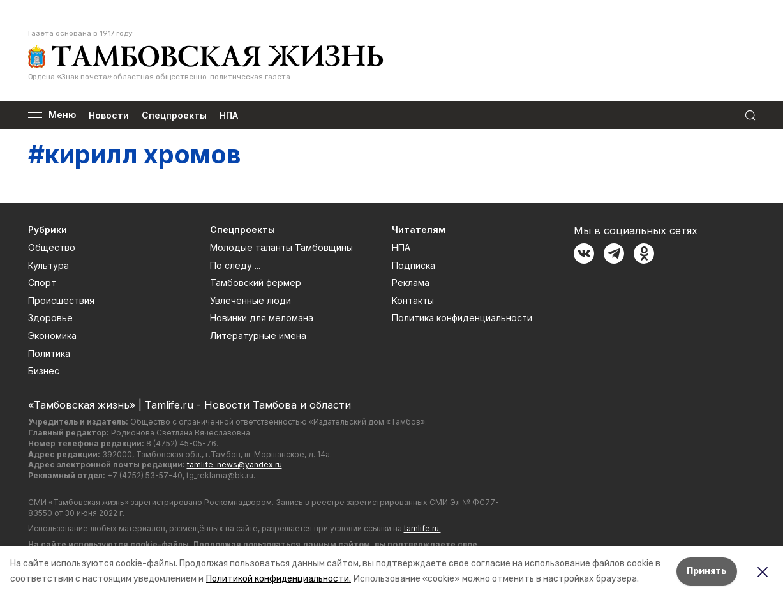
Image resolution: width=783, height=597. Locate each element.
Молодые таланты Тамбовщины (281, 247)
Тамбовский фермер (255, 282)
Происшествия (61, 300)
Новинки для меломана (261, 317)
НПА (229, 115)
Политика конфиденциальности (462, 317)
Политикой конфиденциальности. (278, 578)
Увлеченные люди (250, 300)
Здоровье (50, 317)
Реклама (410, 282)
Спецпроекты (174, 115)
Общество (51, 247)
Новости (109, 115)
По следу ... (235, 265)
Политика (49, 353)
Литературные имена (258, 335)
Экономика (52, 335)
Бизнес (43, 370)
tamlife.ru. (422, 528)
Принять (707, 571)
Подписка (413, 265)
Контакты (413, 300)
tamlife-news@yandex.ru (234, 464)
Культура (48, 265)
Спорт (42, 282)
